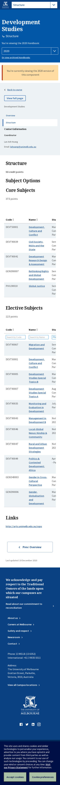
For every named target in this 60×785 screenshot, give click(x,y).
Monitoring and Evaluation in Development (37, 407)
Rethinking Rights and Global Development (39, 275)
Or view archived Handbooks (16, 57)
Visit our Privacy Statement (27, 766)
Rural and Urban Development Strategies (38, 447)
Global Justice (37, 286)
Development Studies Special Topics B (37, 377)
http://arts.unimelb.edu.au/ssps (24, 526)
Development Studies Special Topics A (37, 392)
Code (9, 219)
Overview (10, 115)
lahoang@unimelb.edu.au (23, 147)
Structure (11, 122)
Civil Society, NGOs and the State (36, 245)
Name (32, 219)
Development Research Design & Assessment (38, 260)
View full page (15, 98)
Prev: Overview (32, 547)
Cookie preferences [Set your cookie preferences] (43, 777)
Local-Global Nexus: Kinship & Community (38, 432)
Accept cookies (15, 777)
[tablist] (34, 5)
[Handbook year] (30, 51)
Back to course (14, 89)
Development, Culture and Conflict (37, 230)
